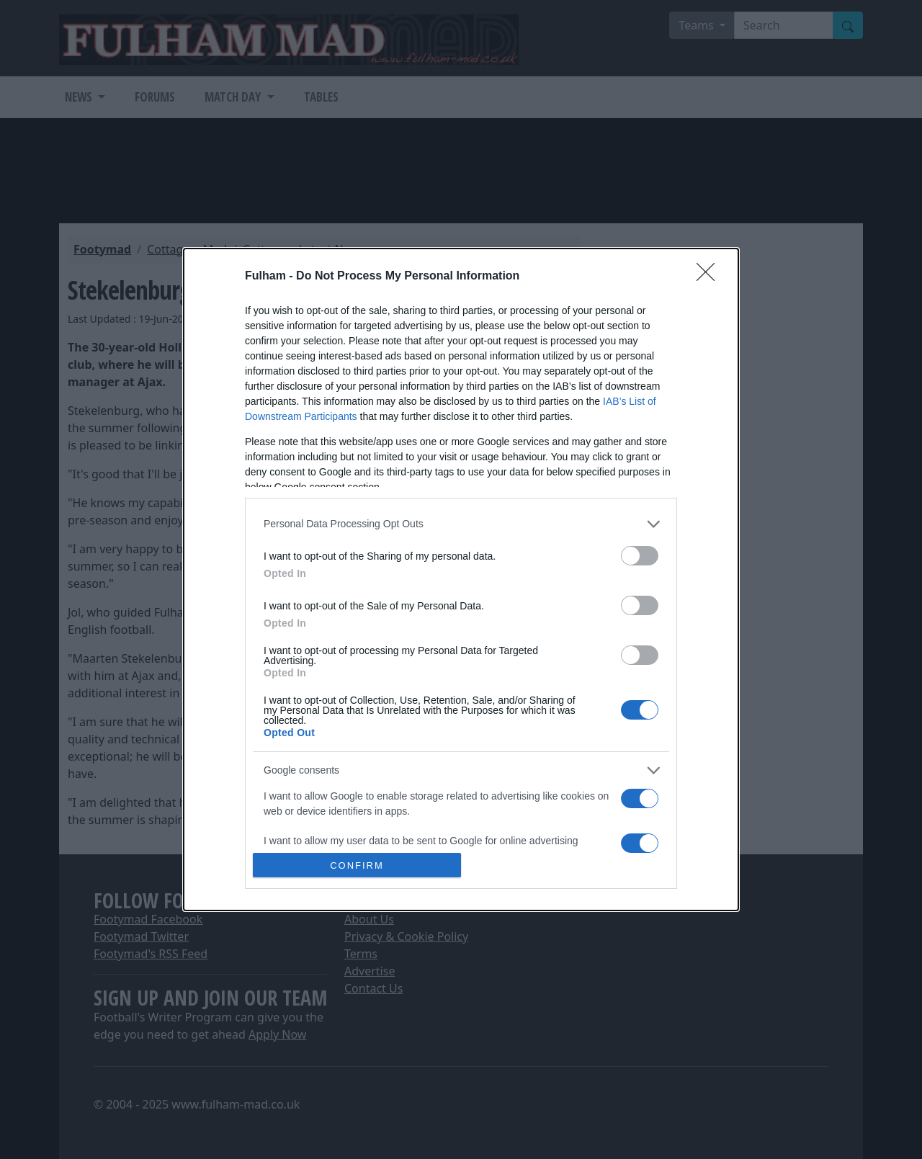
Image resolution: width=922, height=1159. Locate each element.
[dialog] (461, 580)
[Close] (710, 276)
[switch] (639, 555)
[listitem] (461, 524)
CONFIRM (357, 864)
